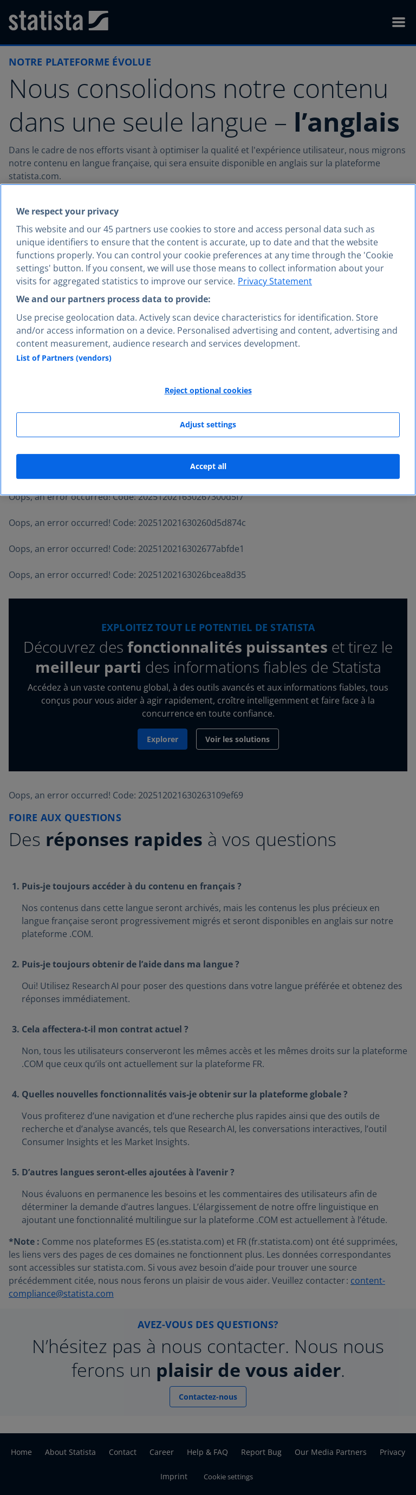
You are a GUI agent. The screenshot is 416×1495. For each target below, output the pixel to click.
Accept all (208, 466)
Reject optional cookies (208, 390)
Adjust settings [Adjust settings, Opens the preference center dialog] (208, 425)
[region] (208, 340)
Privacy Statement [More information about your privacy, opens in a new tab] (275, 282)
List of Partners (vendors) (64, 358)
